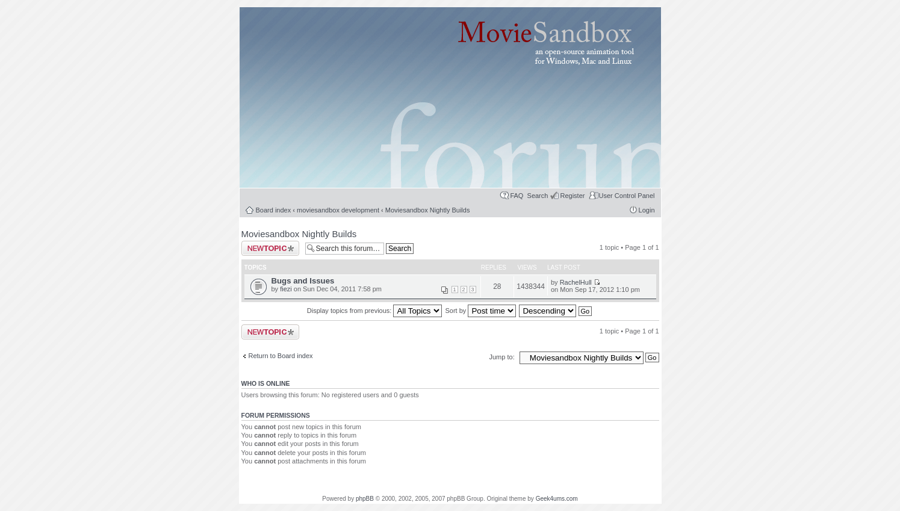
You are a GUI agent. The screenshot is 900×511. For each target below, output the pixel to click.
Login (647, 210)
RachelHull (576, 282)
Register (572, 195)
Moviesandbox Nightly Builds (427, 210)
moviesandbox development (338, 210)
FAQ (516, 195)
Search (537, 195)
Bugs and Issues (303, 280)
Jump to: (503, 357)
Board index (273, 210)
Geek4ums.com (557, 498)
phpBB (365, 498)
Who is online (265, 383)
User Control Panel (627, 195)
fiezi (286, 289)
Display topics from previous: (374, 310)
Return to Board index (281, 355)
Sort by (481, 310)
